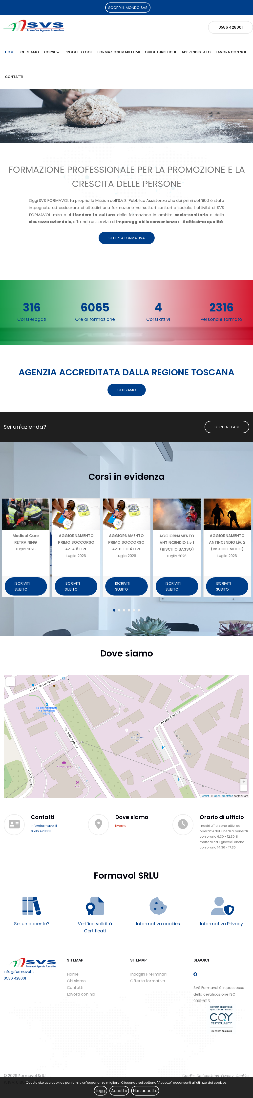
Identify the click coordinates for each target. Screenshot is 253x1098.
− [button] (243, 788)
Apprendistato (196, 52)
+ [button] (243, 782)
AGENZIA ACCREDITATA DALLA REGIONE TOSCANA (126, 372)
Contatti (14, 76)
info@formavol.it (44, 825)
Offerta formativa (147, 981)
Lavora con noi (231, 52)
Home (10, 52)
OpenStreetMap (223, 795)
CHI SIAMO (126, 389)
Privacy (227, 1075)
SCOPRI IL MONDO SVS (128, 7)
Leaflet (205, 795)
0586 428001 (230, 27)
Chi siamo (29, 52)
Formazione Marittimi (118, 52)
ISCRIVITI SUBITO (22, 586)
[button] (114, 610)
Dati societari (208, 1075)
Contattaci (226, 426)
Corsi (49, 52)
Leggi (100, 1091)
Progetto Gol (78, 52)
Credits (188, 1075)
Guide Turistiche (161, 52)
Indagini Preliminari (148, 974)
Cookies (242, 1075)
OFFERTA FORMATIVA (126, 237)
